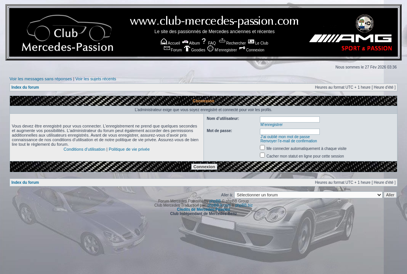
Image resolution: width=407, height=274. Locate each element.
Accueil (170, 43)
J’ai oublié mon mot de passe (285, 137)
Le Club (258, 43)
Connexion (251, 50)
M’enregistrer (222, 50)
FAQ (208, 43)
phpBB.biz (244, 205)
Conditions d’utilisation (84, 149)
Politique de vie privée (129, 149)
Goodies (194, 50)
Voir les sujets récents (95, 78)
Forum (173, 50)
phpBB (215, 201)
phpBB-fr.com (219, 205)
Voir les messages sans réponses (41, 78)
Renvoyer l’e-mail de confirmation (288, 141)
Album (191, 43)
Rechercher (232, 43)
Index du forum (25, 87)
